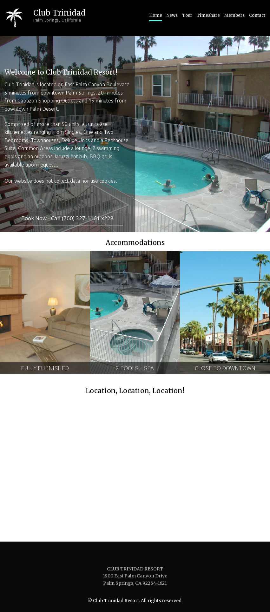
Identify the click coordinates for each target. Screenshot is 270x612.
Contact (257, 15)
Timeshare (208, 15)
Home (155, 15)
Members (234, 15)
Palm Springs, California (57, 20)
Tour (187, 15)
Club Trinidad (59, 12)
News (172, 15)
